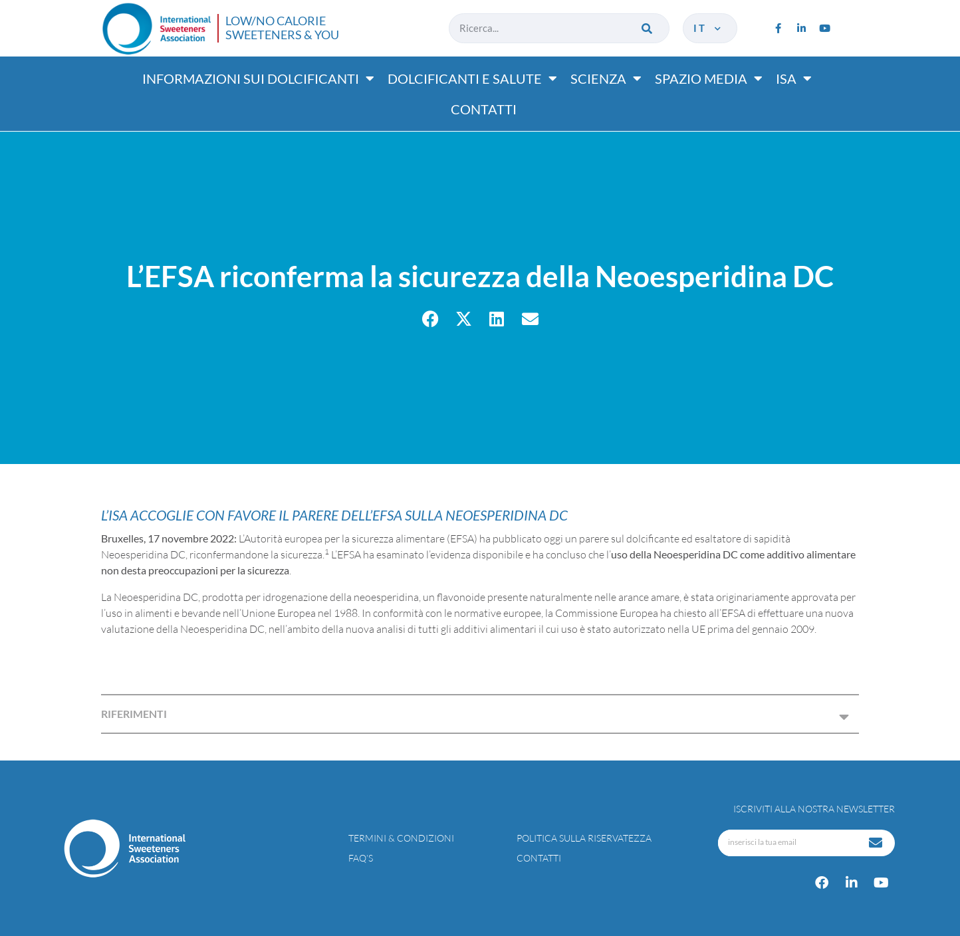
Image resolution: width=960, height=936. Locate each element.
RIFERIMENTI (134, 713)
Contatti (484, 109)
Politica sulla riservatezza (584, 838)
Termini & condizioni (401, 838)
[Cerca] (648, 28)
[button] (430, 319)
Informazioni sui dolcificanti (258, 78)
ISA (794, 78)
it (708, 28)
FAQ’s (360, 858)
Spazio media (709, 78)
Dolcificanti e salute (472, 78)
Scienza (606, 78)
